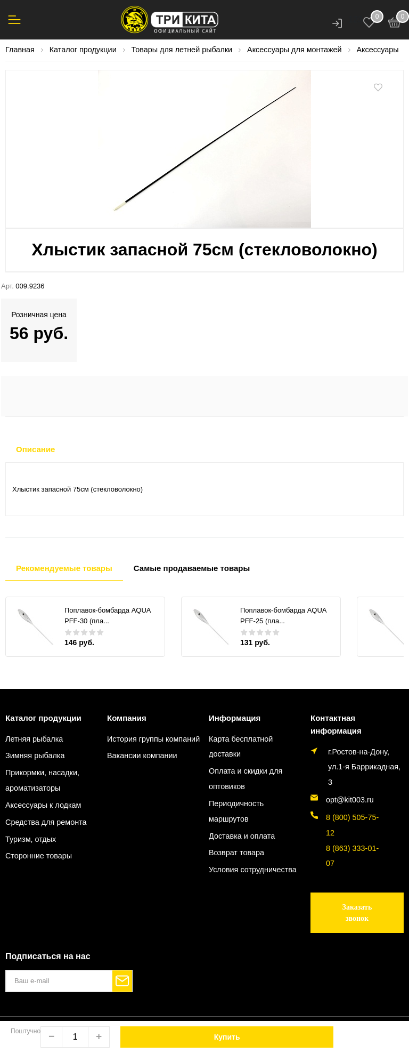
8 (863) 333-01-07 (352, 856)
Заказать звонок (357, 912)
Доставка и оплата (242, 836)
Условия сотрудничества (253, 869)
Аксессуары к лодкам (43, 805)
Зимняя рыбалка (34, 755)
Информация (234, 717)
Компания (126, 717)
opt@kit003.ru (350, 799)
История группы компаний (153, 739)
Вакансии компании (142, 755)
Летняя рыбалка (34, 739)
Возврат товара (236, 852)
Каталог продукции (43, 717)
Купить (227, 1037)
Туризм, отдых (30, 839)
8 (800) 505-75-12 (352, 825)
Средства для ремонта (46, 822)
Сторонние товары (38, 855)
